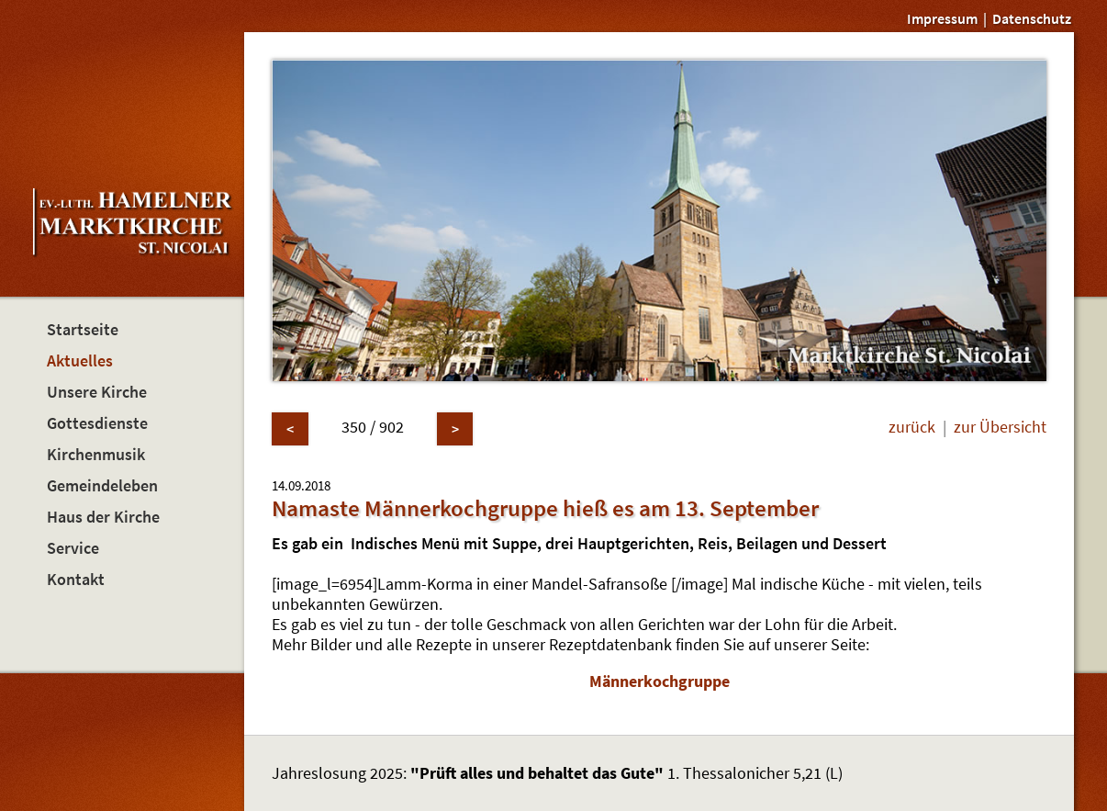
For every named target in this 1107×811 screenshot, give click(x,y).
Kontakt (76, 579)
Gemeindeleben (102, 486)
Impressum (942, 18)
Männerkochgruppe (659, 681)
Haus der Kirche (103, 517)
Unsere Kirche (97, 392)
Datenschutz (1031, 18)
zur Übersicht (1000, 427)
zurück (912, 427)
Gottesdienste (97, 423)
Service (73, 548)
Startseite (82, 330)
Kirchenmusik (96, 455)
